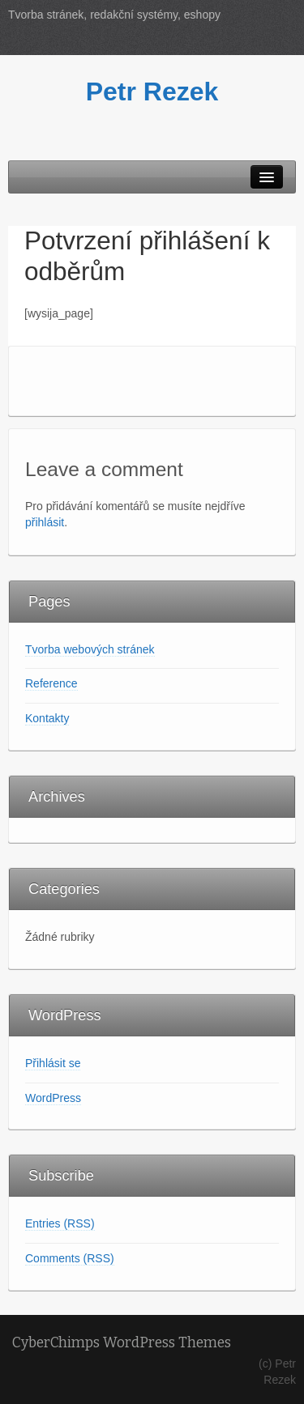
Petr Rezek (152, 91)
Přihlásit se (52, 1063)
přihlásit (44, 522)
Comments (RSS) (69, 1258)
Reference (51, 683)
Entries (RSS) (60, 1223)
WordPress (53, 1097)
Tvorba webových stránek (90, 649)
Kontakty (47, 718)
